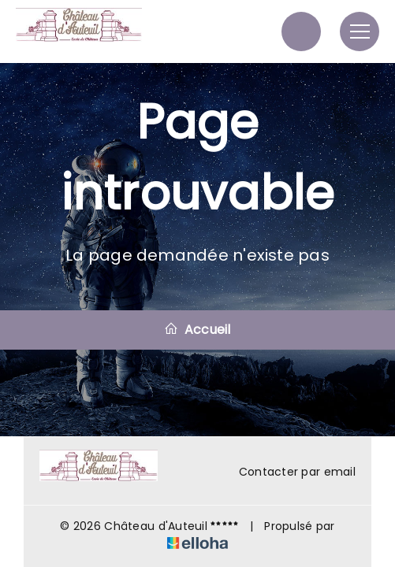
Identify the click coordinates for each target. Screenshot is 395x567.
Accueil (197, 330)
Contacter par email (288, 472)
